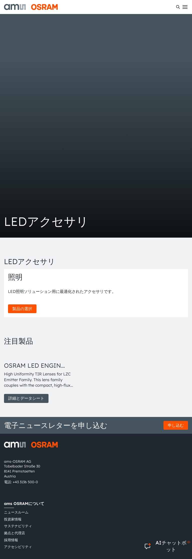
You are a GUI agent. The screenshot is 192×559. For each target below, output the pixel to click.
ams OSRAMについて (24, 503)
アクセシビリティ (18, 546)
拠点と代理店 (14, 533)
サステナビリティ (18, 526)
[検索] (178, 7)
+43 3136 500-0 (25, 482)
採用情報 (11, 540)
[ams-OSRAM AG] (31, 7)
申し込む (176, 425)
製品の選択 (22, 308)
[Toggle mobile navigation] (185, 7)
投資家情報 (13, 519)
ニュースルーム (16, 512)
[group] (39, 377)
